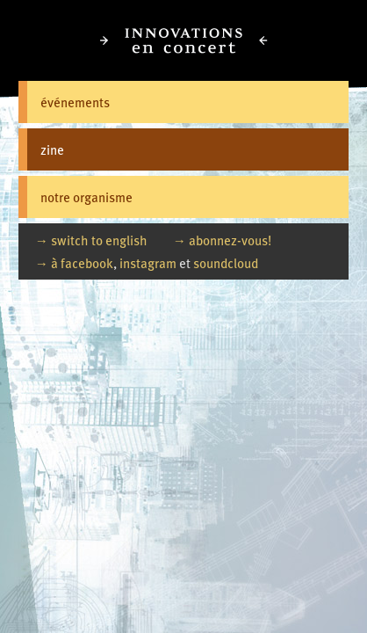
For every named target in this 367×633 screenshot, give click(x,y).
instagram (147, 262)
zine (52, 149)
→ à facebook (74, 262)
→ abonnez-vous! (222, 239)
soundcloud (225, 262)
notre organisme (86, 196)
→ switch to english (91, 239)
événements (75, 101)
